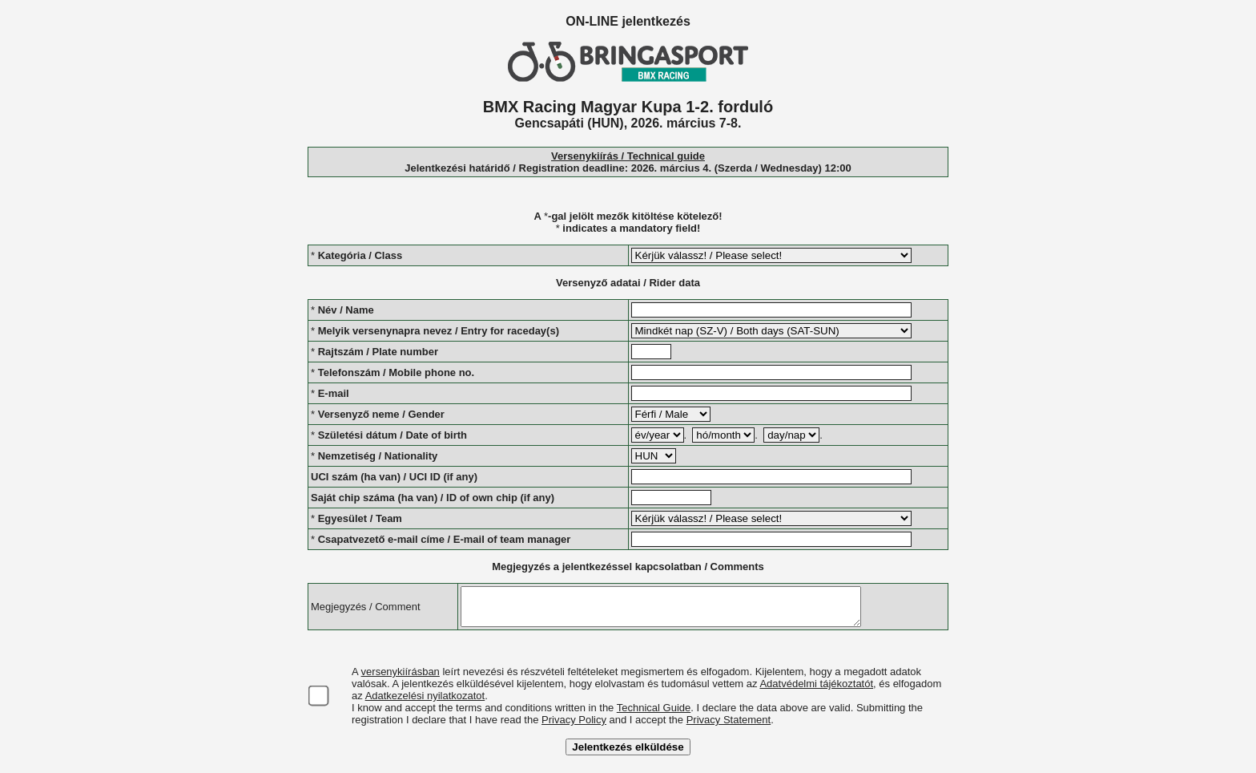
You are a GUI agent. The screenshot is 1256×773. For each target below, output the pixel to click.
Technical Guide (654, 715)
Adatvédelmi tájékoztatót (816, 691)
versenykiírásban (400, 679)
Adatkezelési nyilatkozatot (425, 703)
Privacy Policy (573, 727)
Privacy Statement (728, 727)
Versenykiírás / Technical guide (628, 156)
